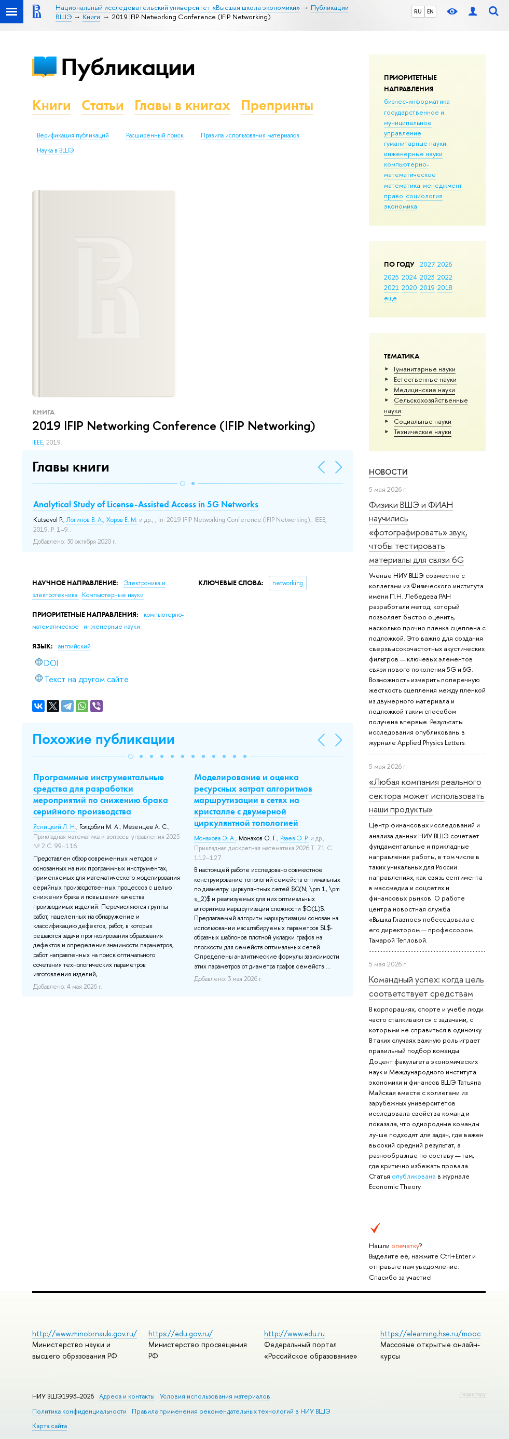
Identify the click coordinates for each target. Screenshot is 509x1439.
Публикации (128, 66)
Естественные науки (425, 379)
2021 (391, 287)
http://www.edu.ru (294, 1333)
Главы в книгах (182, 105)
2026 (444, 264)
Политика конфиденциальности (79, 1411)
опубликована (414, 1176)
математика (402, 185)
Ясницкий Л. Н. (54, 827)
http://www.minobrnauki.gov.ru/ (84, 1333)
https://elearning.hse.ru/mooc (430, 1333)
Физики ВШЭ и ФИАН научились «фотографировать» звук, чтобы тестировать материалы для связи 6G (418, 532)
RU (418, 11)
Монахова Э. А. (215, 838)
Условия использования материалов (215, 1396)
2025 (391, 277)
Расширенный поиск (155, 135)
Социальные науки (422, 421)
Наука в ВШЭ (55, 150)
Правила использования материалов (250, 135)
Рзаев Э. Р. (294, 838)
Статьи (102, 105)
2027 (427, 264)
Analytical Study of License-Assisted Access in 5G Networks (145, 504)
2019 (427, 287)
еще (390, 297)
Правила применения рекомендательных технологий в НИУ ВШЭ (231, 1411)
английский (74, 646)
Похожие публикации (103, 739)
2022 (444, 277)
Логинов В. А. (84, 520)
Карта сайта (49, 1425)
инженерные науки (413, 153)
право (393, 195)
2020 (409, 287)
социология (424, 195)
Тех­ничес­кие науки (422, 431)
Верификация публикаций (73, 135)
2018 (444, 287)
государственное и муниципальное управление (414, 122)
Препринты (277, 105)
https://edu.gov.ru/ (180, 1333)
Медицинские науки (424, 389)
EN (430, 11)
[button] (182, 483)
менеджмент (442, 185)
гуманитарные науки (415, 143)
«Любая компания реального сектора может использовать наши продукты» (427, 795)
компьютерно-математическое (410, 169)
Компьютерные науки (113, 595)
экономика (400, 206)
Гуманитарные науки (425, 368)
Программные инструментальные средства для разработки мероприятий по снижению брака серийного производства (100, 794)
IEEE (37, 442)
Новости (388, 471)
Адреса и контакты (127, 1396)
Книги (51, 105)
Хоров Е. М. (121, 520)
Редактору (472, 1394)
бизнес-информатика (417, 101)
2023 (427, 277)
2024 (409, 277)
